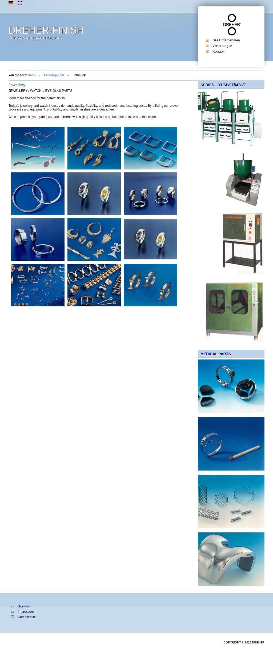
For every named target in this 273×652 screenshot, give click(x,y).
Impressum (26, 612)
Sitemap (24, 606)
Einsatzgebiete (54, 75)
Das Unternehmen (226, 40)
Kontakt (218, 51)
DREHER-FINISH (46, 30)
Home (32, 75)
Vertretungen (222, 46)
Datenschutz (27, 617)
